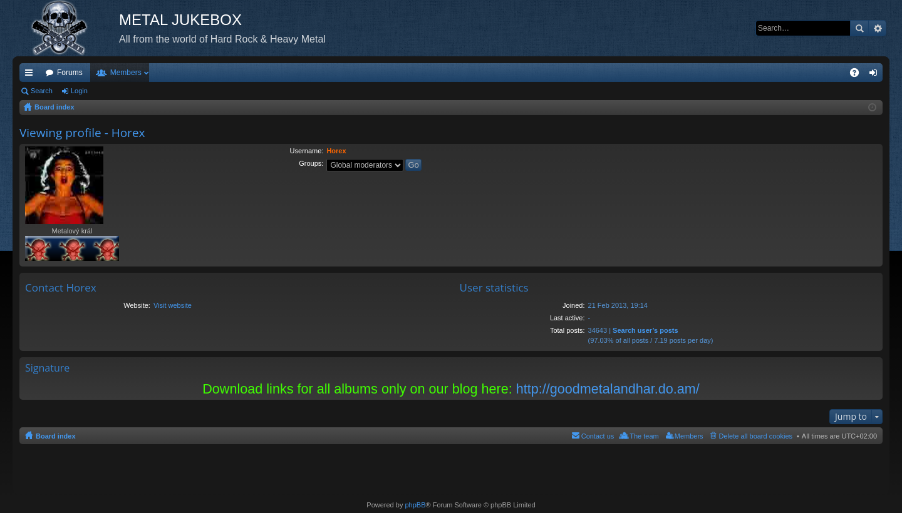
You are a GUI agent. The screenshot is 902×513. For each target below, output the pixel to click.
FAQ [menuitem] (858, 75)
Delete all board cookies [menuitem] (755, 436)
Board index (56, 436)
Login (79, 90)
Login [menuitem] (876, 75)
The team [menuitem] (644, 436)
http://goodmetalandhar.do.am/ (608, 389)
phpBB (415, 505)
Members (126, 72)
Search (859, 28)
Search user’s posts (645, 330)
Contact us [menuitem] (597, 436)
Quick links (31, 75)
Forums (70, 72)
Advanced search (877, 28)
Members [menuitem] (689, 436)
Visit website (172, 305)
